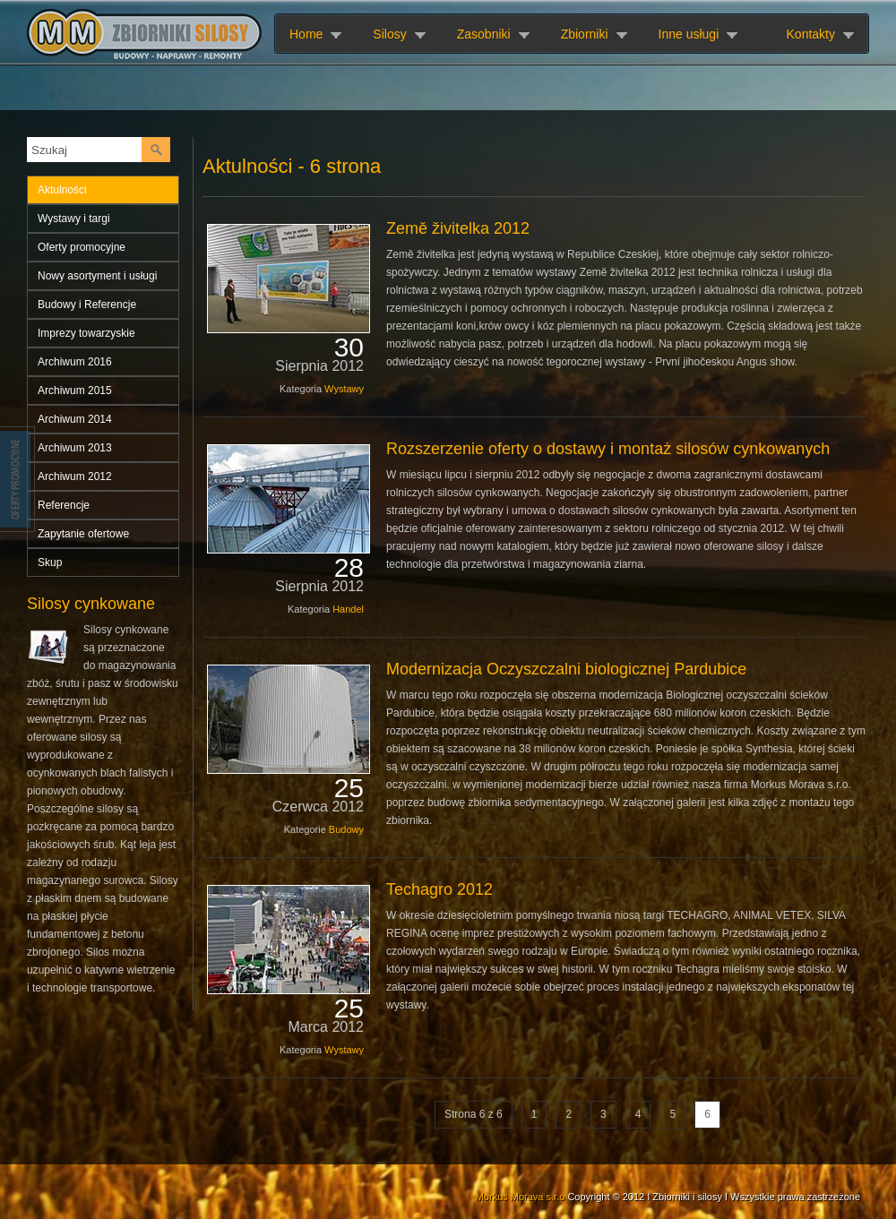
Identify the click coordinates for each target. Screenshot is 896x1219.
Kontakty (811, 34)
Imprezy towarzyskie (86, 333)
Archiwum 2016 (75, 362)
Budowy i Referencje (87, 304)
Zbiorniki (584, 34)
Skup (50, 562)
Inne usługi (689, 34)
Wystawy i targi (74, 218)
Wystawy (344, 388)
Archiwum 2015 (75, 390)
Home (306, 34)
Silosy (389, 34)
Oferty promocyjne (81, 247)
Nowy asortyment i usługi (97, 276)
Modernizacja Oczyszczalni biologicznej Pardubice (566, 669)
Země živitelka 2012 (458, 228)
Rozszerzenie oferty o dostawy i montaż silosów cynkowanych (608, 449)
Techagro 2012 (439, 889)
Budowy (346, 829)
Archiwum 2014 (75, 419)
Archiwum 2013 (75, 448)
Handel (348, 609)
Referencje (64, 505)
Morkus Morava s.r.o (520, 1196)
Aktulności (62, 190)
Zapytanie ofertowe (83, 534)
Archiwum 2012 (75, 476)
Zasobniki (484, 34)
